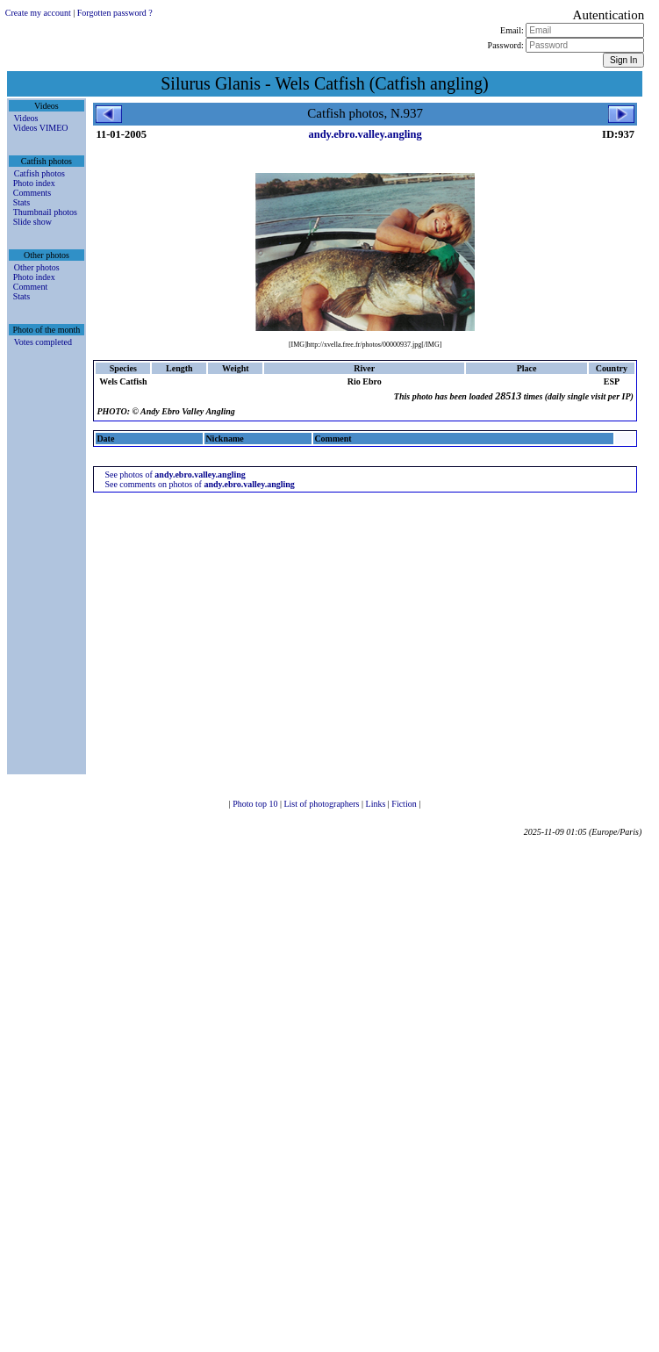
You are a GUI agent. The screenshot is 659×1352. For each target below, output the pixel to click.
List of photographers (322, 804)
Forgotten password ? (115, 13)
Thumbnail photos (45, 212)
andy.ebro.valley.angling (364, 134)
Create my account (38, 13)
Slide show (32, 222)
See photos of (174, 474)
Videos (26, 118)
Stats (21, 202)
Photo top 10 (256, 804)
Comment (30, 286)
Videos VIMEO (40, 128)
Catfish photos (39, 173)
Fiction (405, 804)
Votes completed (43, 342)
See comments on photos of (199, 484)
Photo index (34, 183)
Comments (32, 193)
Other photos (37, 267)
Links (377, 804)
